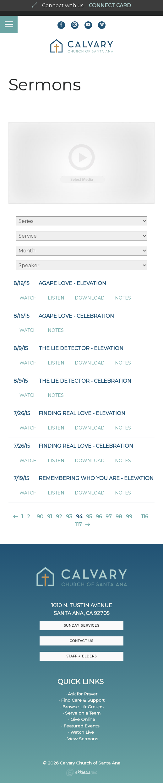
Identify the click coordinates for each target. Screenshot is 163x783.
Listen (56, 298)
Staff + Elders (81, 656)
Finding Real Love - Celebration (86, 446)
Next (87, 524)
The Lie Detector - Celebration (85, 381)
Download (90, 298)
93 (69, 517)
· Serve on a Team (82, 713)
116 (144, 517)
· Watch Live (81, 732)
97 (109, 517)
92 (59, 517)
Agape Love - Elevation (72, 283)
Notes (123, 298)
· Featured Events (80, 725)
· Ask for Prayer (81, 693)
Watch (28, 298)
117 (78, 524)
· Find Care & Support (82, 700)
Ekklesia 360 (81, 773)
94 (79, 517)
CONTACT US (81, 641)
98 (119, 517)
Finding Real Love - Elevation (82, 413)
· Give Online (81, 719)
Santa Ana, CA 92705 (82, 613)
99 (129, 517)
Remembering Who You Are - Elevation (96, 478)
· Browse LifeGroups (81, 706)
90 (40, 517)
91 (49, 517)
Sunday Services (81, 626)
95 (89, 517)
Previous (16, 516)
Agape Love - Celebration (76, 316)
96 (99, 517)
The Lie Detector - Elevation (81, 348)
